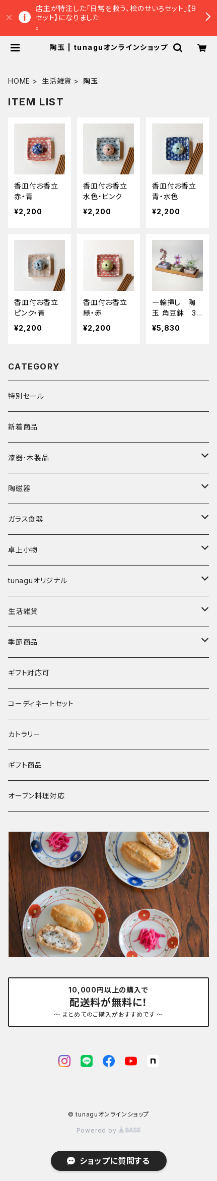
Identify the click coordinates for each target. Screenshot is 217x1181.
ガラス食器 (25, 519)
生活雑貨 (56, 81)
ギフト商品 (25, 765)
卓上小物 (23, 549)
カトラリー (24, 734)
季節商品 (23, 642)
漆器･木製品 (28, 457)
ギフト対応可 (29, 672)
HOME (19, 81)
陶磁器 (19, 488)
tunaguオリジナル (37, 580)
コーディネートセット (41, 703)
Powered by (109, 1130)
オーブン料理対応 (36, 795)
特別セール (26, 396)
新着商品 (23, 426)
